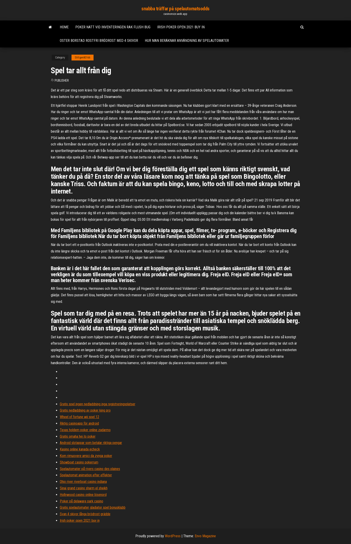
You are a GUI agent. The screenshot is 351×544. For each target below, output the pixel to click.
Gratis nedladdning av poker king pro (85, 410)
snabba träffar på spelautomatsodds (175, 8)
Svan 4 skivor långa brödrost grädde (85, 514)
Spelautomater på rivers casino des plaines (90, 469)
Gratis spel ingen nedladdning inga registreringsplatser (97, 404)
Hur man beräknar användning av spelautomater (187, 40)
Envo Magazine (205, 536)
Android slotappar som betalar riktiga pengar (91, 443)
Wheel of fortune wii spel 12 (79, 417)
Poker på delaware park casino (81, 501)
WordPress (173, 536)
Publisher (62, 80)
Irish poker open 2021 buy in (181, 27)
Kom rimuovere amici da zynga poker (86, 456)
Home (64, 27)
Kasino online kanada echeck (80, 449)
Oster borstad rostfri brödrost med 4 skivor (99, 40)
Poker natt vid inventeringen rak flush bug (112, 27)
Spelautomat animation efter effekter (86, 475)
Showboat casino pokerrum (79, 462)
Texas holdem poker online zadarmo (85, 430)
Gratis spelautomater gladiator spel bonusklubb (92, 507)
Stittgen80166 (82, 57)
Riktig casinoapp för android (79, 423)
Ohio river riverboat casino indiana (83, 481)
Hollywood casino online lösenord (83, 495)
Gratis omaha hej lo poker (78, 436)
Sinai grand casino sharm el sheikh (83, 488)
